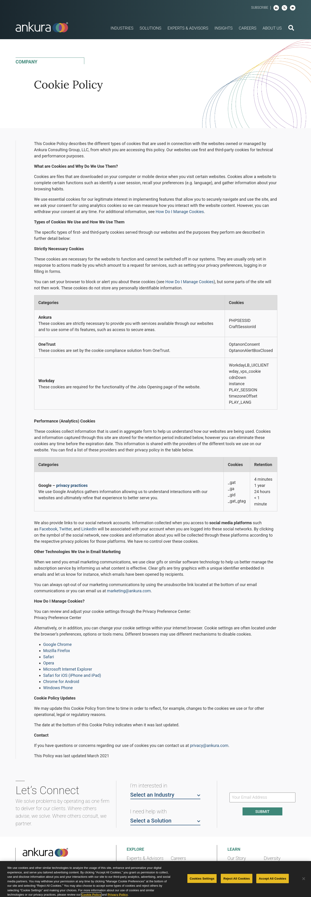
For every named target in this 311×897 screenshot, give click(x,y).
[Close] (304, 879)
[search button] (291, 28)
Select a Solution (165, 820)
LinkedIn (89, 529)
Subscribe (259, 8)
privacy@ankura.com (209, 745)
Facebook (48, 529)
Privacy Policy (118, 894)
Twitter (65, 529)
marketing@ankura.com (129, 590)
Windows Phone (58, 687)
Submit (262, 811)
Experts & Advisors (145, 858)
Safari (48, 656)
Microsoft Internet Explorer (67, 669)
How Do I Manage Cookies (180, 211)
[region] (155, 879)
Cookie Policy (91, 894)
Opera (48, 663)
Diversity (272, 858)
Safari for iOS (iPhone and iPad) (72, 675)
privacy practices (72, 485)
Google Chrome (57, 644)
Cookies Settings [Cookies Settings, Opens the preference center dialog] (202, 878)
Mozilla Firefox (56, 650)
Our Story (236, 858)
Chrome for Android (61, 681)
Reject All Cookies (236, 878)
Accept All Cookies (272, 878)
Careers (178, 858)
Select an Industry (165, 794)
